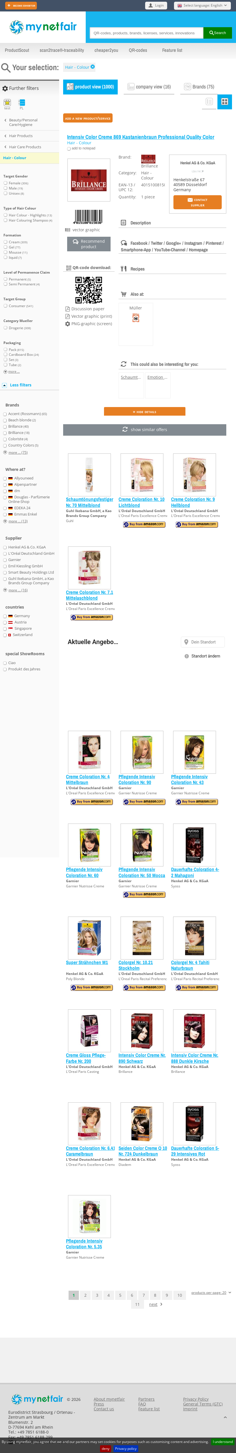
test (7, 104)
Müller (135, 308)
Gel (14, 247)
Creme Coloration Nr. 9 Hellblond (193, 502)
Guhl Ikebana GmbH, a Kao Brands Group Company (88, 513)
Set (13, 359)
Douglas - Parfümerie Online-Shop (29, 499)
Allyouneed (21, 478)
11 (137, 1304)
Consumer (21, 305)
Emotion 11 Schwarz (166, 377)
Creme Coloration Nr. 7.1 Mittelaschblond (89, 595)
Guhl (69, 520)
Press (99, 1404)
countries (14, 607)
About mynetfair (109, 1399)
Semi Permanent (24, 284)
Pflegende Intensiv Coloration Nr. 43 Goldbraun (189, 782)
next (153, 1304)
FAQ (142, 1404)
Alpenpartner (22, 484)
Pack (16, 349)
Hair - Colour (77, 67)
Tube (15, 364)
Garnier (125, 787)
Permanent (20, 279)
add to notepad (83, 148)
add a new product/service (88, 118)
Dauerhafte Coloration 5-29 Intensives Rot (195, 1151)
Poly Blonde (75, 978)
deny (105, 1448)
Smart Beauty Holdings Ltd (31, 572)
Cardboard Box (24, 354)
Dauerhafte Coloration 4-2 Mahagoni (195, 872)
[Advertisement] (26, 768)
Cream (18, 242)
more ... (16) (18, 590)
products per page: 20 (208, 1293)
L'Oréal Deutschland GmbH (142, 510)
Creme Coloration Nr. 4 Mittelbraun (88, 779)
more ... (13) (18, 521)
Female (18, 183)
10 (179, 1295)
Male (16, 188)
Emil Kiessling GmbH (25, 566)
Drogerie (20, 327)
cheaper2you (106, 50)
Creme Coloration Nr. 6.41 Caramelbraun (90, 1151)
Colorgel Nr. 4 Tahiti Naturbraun (190, 965)
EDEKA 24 (19, 508)
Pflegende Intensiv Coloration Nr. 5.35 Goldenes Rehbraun (85, 1246)
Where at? (15, 469)
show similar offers (144, 430)
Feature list (172, 50)
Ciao (12, 663)
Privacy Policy (196, 1399)
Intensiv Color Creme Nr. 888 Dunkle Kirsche (194, 1058)
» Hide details (144, 411)
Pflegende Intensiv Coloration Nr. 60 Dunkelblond (84, 875)
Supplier (13, 538)
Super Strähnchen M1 (87, 962)
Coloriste (18, 439)
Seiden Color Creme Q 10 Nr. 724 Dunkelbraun (143, 1151)
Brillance (126, 1071)
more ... (14, 372)
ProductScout (17, 50)
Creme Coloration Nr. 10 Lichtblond (142, 502)
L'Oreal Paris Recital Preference (144, 978)
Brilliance (18, 433)
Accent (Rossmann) (27, 414)
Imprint (190, 1408)
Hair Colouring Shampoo (30, 220)
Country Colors (23, 445)
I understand (223, 1441)
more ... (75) (18, 452)
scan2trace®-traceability (62, 50)
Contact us (104, 1408)
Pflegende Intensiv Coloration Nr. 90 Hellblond (137, 782)
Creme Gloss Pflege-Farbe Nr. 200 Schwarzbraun (86, 1061)
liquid (15, 257)
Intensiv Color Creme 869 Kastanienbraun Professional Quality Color (140, 137)
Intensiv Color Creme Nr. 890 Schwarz (142, 1058)
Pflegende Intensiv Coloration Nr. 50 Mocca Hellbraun (142, 875)
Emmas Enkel (22, 514)
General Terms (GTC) (203, 1404)
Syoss (175, 886)
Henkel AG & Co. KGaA (197, 162)
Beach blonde (22, 420)
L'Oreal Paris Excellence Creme (143, 515)
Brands (12, 405)
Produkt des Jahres (24, 669)
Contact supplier (197, 202)
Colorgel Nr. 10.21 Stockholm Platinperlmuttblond (138, 968)
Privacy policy (126, 1448)
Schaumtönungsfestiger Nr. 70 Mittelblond (89, 502)
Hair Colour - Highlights (30, 215)
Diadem (125, 1164)
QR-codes (138, 50)
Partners (146, 1399)
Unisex (16, 193)
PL (21, 104)
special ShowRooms (25, 653)
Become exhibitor (23, 5)
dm (14, 491)
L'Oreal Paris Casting (82, 1071)
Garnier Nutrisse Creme (138, 793)
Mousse (18, 252)
